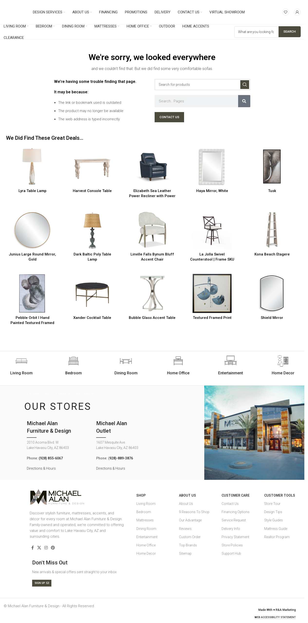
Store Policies (232, 545)
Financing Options (236, 512)
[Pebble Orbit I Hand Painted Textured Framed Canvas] (32, 293)
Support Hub (231, 553)
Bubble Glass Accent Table (152, 318)
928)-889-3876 (121, 458)
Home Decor (146, 553)
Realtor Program (277, 537)
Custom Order (190, 537)
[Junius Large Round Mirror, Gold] (32, 230)
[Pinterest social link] (52, 548)
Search (289, 31)
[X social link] (39, 548)
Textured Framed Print (212, 318)
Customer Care (236, 495)
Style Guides (273, 520)
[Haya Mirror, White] (212, 166)
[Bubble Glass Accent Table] (152, 293)
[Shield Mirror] (272, 293)
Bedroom (143, 512)
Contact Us (230, 504)
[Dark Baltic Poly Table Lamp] (92, 230)
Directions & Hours (41, 468)
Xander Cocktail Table (92, 318)
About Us (187, 495)
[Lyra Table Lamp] (32, 166)
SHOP (141, 495)
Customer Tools (279, 495)
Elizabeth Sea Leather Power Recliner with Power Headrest (152, 196)
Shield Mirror (272, 318)
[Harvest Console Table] (92, 166)
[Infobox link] (73, 365)
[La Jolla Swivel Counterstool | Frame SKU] (212, 230)
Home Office (146, 545)
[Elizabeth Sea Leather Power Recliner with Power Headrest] (152, 166)
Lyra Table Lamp (33, 191)
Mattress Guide (275, 529)
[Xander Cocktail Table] (92, 293)
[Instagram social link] (46, 548)
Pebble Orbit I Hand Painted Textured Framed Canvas (32, 323)
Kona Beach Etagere (272, 254)
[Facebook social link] (33, 548)
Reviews (185, 529)
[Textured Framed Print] (212, 293)
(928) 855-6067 (51, 458)
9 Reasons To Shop (194, 512)
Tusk (272, 191)
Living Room (146, 504)
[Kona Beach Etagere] (272, 230)
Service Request (234, 520)
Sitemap (185, 553)
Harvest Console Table (92, 191)
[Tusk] (272, 166)
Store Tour (272, 504)
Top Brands (188, 545)
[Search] (202, 84)
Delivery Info (231, 529)
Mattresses (145, 520)
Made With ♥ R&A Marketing (277, 610)
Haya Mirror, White (212, 191)
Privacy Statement (235, 537)
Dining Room (146, 529)
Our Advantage (190, 520)
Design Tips (273, 512)
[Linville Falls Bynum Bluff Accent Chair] (152, 230)
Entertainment (147, 537)
